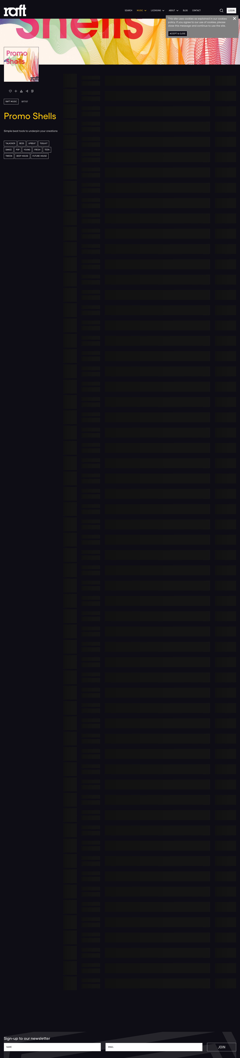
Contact (196, 10)
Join (221, 1047)
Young (27, 149)
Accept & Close (178, 33)
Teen (47, 149)
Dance (9, 149)
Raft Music (11, 101)
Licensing (157, 10)
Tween (9, 156)
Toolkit (43, 143)
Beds (21, 143)
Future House (39, 156)
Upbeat (32, 143)
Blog (185, 10)
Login (231, 10)
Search (128, 10)
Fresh (37, 149)
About (173, 10)
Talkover (10, 143)
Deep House (22, 156)
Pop (18, 149)
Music (141, 10)
